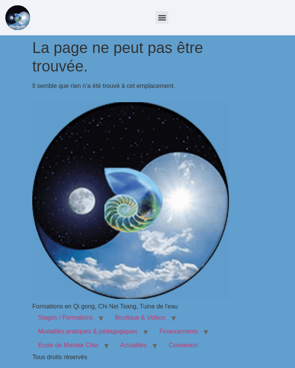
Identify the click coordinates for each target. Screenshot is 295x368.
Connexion (183, 345)
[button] (162, 17)
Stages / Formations (65, 317)
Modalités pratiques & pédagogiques (88, 331)
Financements (178, 331)
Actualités (133, 345)
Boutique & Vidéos (140, 317)
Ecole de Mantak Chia (68, 345)
